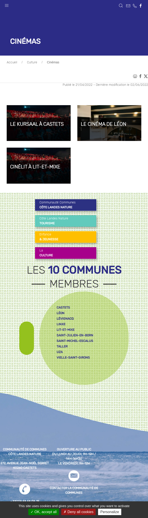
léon (60, 313)
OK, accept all (44, 512)
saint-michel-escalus (75, 341)
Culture (32, 62)
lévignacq (65, 319)
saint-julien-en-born (75, 335)
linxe (61, 324)
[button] (6, 4)
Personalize (109, 512)
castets (63, 307)
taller (62, 346)
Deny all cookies (78, 512)
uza (60, 352)
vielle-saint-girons (73, 357)
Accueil (12, 62)
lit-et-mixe (65, 330)
